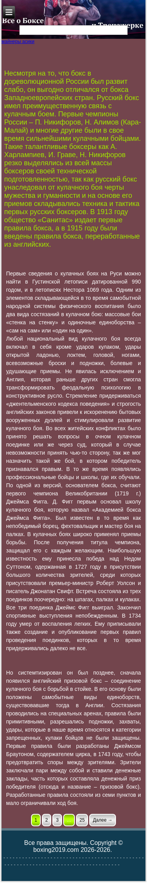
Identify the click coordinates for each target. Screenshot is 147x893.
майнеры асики (18, 41)
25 (82, 820)
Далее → (102, 820)
